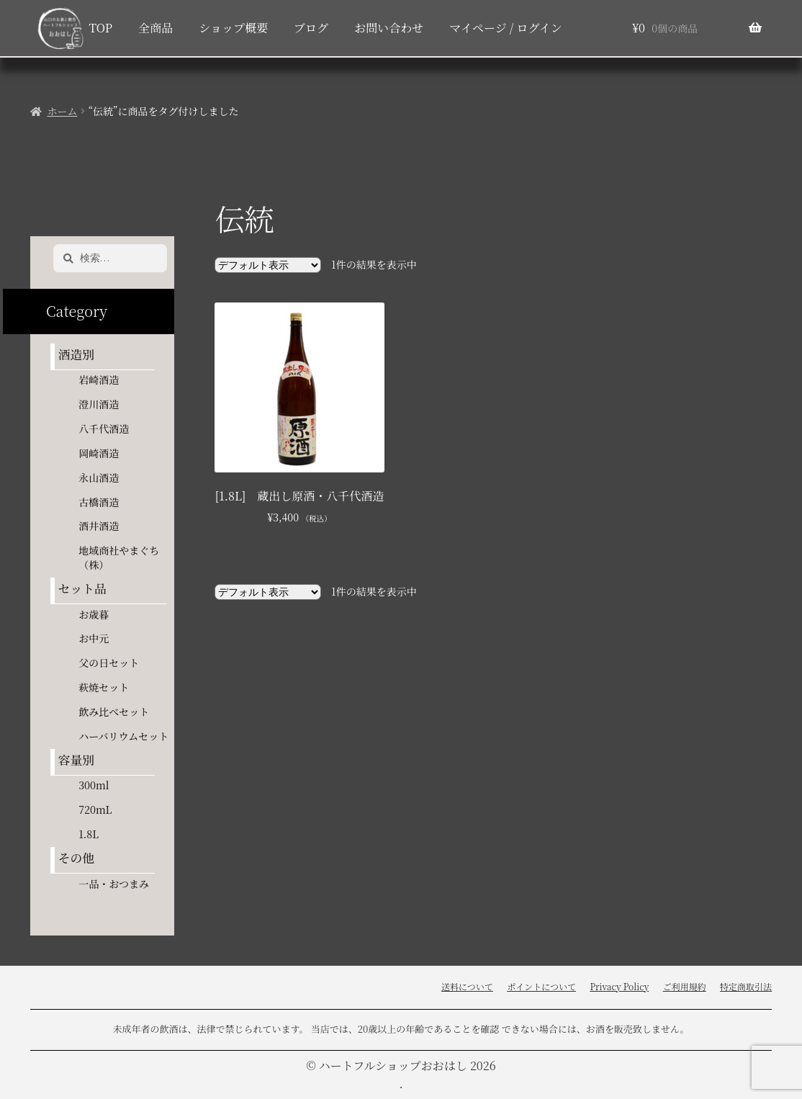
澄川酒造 (98, 404)
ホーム (62, 111)
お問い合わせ (388, 27)
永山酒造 (103, 477)
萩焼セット (103, 687)
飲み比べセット (113, 711)
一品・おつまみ (113, 883)
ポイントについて (541, 986)
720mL (95, 809)
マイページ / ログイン (505, 27)
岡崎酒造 (98, 453)
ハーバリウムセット (123, 736)
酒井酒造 (98, 526)
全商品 (155, 27)
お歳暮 (93, 614)
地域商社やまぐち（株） (118, 557)
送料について (467, 986)
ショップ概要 (233, 27)
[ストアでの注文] (268, 265)
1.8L (88, 834)
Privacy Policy (619, 986)
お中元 (93, 638)
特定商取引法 (746, 986)
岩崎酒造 (98, 379)
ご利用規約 (684, 986)
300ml (93, 785)
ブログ (311, 27)
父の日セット (108, 662)
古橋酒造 (98, 502)
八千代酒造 (103, 428)
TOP (100, 27)
